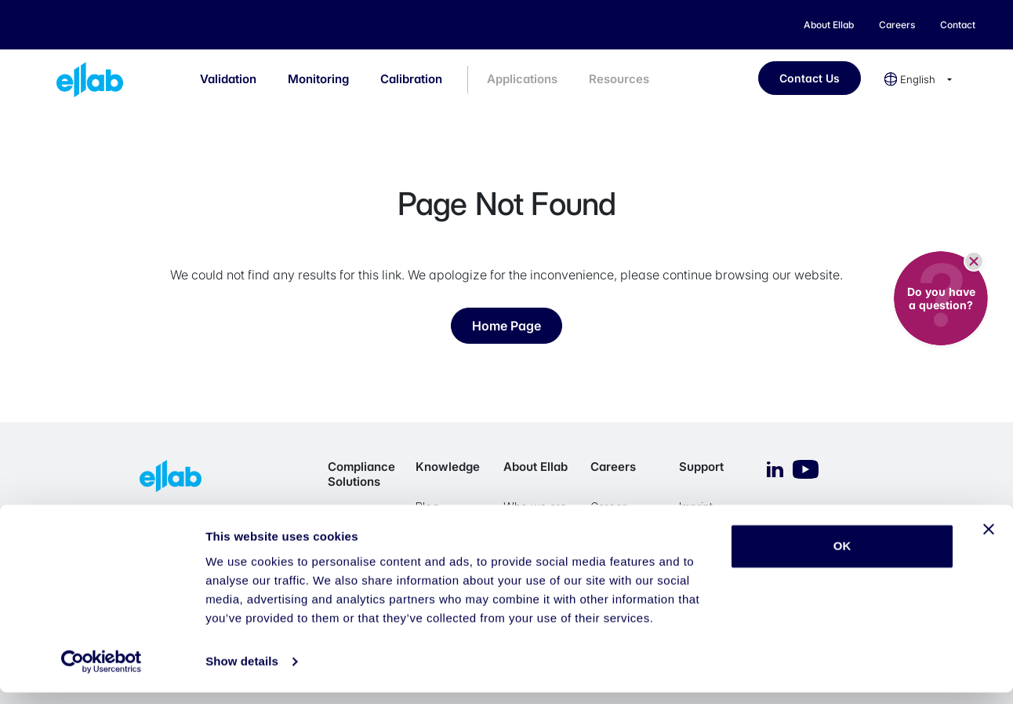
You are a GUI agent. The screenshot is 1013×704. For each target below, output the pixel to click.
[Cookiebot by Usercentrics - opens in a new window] (101, 673)
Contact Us (809, 78)
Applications (522, 78)
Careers (613, 466)
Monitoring (318, 78)
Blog (427, 506)
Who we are (535, 506)
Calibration (411, 78)
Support (701, 466)
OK (842, 557)
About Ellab (535, 466)
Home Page (506, 326)
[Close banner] (988, 540)
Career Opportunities (625, 513)
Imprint (696, 506)
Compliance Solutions (361, 474)
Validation (228, 78)
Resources (619, 78)
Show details (241, 673)
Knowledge (448, 466)
